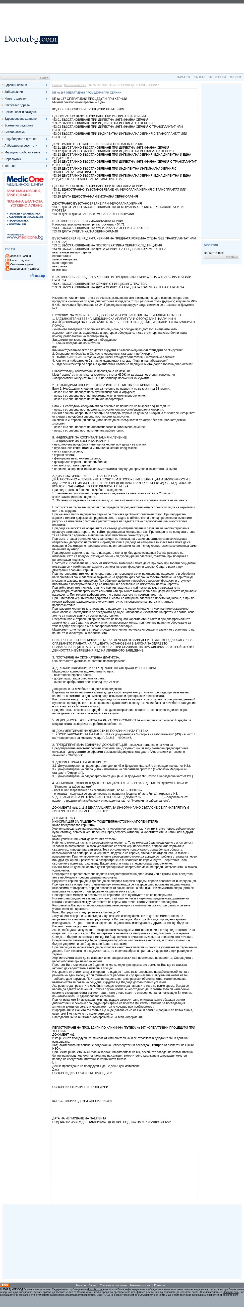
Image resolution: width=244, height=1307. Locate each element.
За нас (200, 77)
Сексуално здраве (17, 105)
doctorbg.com (95, 1289)
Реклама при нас (140, 1285)
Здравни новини (15, 85)
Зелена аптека (14, 132)
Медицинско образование (22, 152)
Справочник (12, 159)
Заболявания (13, 92)
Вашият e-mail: (214, 253)
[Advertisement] (152, 38)
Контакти (217, 77)
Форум (235, 77)
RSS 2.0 (10, 249)
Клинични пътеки (75, 85)
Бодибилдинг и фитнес (20, 139)
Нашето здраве (15, 98)
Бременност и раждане (20, 112)
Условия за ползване (113, 1285)
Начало (183, 77)
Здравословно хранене (20, 118)
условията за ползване (51, 1295)
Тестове (9, 166)
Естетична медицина (18, 125)
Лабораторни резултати (20, 145)
